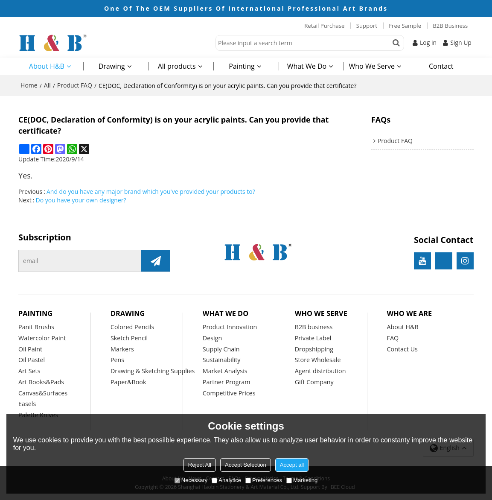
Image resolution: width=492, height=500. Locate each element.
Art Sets (29, 371)
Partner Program (226, 382)
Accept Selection (245, 465)
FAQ (393, 338)
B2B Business (450, 25)
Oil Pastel (31, 360)
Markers (122, 349)
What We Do (306, 66)
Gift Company (314, 382)
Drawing (112, 66)
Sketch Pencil (129, 338)
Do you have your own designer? (80, 200)
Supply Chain (221, 349)
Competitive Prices (229, 393)
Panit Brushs (36, 327)
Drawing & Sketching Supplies (153, 371)
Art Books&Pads (41, 382)
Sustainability (222, 360)
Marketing (301, 480)
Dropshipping (314, 349)
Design (212, 338)
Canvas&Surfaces (42, 393)
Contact (441, 66)
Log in (428, 42)
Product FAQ (74, 85)
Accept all (292, 465)
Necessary (191, 480)
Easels (27, 404)
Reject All (199, 465)
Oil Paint (30, 349)
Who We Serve (372, 66)
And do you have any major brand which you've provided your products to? (151, 191)
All (47, 85)
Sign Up (461, 42)
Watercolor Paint (42, 338)
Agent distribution (320, 371)
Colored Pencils (132, 327)
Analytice (226, 480)
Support (366, 25)
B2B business (314, 327)
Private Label (313, 338)
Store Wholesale (318, 360)
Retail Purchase (324, 25)
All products (177, 66)
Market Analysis (225, 371)
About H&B (46, 66)
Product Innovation (230, 327)
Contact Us (402, 349)
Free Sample (405, 25)
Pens (117, 360)
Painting (242, 66)
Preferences (263, 480)
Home (29, 85)
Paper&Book (128, 382)
